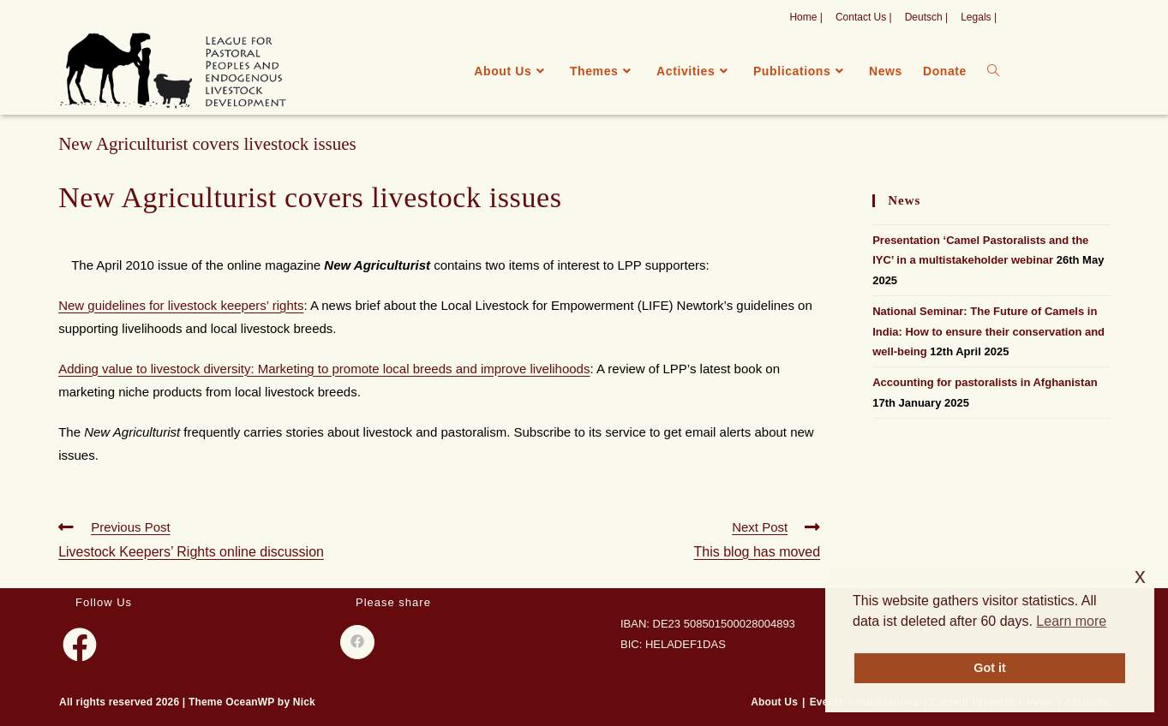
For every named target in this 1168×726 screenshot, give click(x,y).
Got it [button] (989, 668)
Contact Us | (864, 17)
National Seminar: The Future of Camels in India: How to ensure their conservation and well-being (988, 331)
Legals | (979, 17)
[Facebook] (80, 645)
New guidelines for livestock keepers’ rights (180, 305)
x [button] (1140, 576)
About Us (774, 702)
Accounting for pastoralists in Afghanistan (984, 382)
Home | (805, 17)
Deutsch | (926, 17)
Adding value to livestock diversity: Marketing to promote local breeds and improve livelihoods (324, 368)
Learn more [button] (1071, 621)
